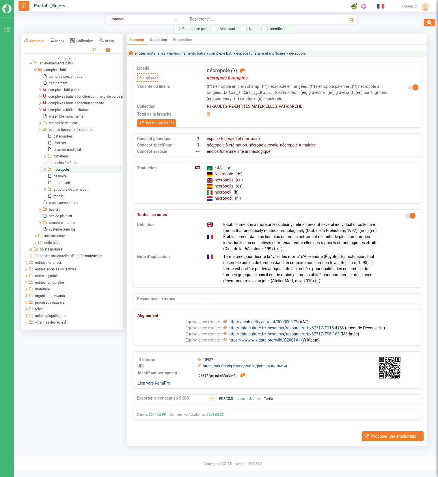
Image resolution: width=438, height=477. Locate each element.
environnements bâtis (187, 53)
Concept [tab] (34, 40)
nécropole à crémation (227, 145)
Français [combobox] (117, 19)
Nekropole (224, 174)
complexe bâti (220, 53)
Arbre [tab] (106, 40)
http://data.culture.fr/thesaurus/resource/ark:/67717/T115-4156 (286, 328)
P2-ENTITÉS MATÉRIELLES (253, 106)
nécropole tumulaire (298, 145)
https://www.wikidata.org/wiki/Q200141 (264, 340)
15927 (208, 359)
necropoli (223, 192)
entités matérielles (149, 53)
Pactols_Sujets (49, 6)
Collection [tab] (81, 40)
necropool (224, 198)
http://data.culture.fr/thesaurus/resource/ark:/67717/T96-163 (284, 334)
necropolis (224, 180)
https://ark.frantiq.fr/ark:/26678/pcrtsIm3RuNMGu (245, 366)
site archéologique (254, 151)
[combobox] (250, 20)
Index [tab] (57, 40)
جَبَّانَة (219, 168)
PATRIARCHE (290, 106)
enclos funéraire (221, 151)
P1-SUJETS (217, 106)
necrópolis (224, 186)
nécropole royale (263, 145)
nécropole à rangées (227, 78)
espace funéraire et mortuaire (260, 53)
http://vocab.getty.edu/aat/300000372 (262, 322)
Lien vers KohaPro (154, 383)
